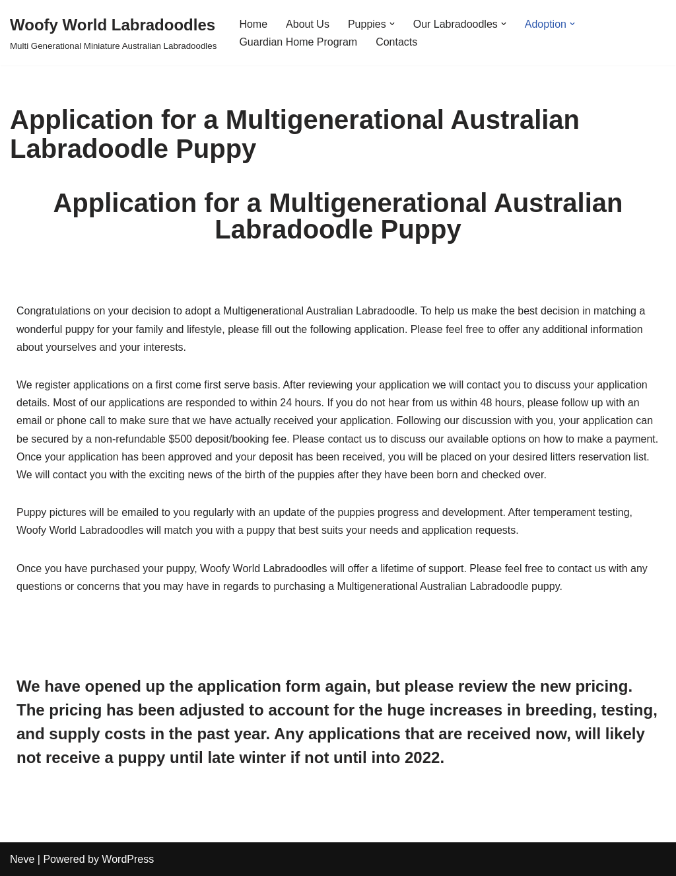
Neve (22, 859)
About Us (307, 24)
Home (253, 24)
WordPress (128, 859)
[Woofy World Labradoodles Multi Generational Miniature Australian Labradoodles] (113, 33)
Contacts (396, 42)
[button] (392, 23)
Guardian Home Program (298, 42)
